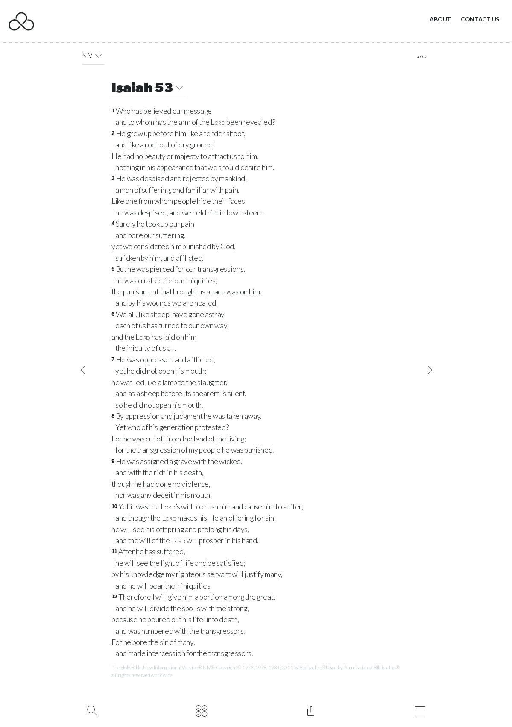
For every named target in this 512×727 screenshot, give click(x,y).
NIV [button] (93, 55)
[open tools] (421, 57)
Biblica (306, 667)
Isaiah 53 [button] (148, 89)
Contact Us (480, 19)
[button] (98, 55)
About (440, 19)
